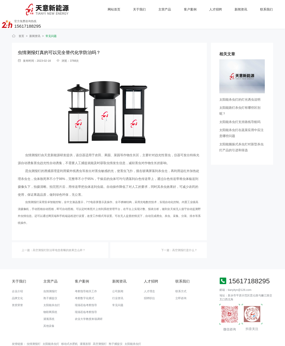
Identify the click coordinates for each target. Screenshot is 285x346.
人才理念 (149, 278)
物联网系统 (50, 299)
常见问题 (51, 23)
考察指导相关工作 (86, 278)
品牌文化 (17, 285)
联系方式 (180, 278)
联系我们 (218, 7)
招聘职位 (149, 285)
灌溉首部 (85, 331)
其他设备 (48, 313)
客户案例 (142, 7)
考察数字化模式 (84, 285)
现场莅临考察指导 (86, 292)
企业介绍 (17, 278)
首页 (21, 23)
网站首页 (66, 7)
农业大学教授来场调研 (89, 306)
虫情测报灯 (50, 278)
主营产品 (117, 7)
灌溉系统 (48, 306)
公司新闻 (117, 278)
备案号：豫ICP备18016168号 (141, 341)
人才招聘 (168, 7)
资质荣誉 (17, 292)
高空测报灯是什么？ (184, 237)
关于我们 (92, 7)
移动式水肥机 (69, 331)
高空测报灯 (100, 331)
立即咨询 (180, 285)
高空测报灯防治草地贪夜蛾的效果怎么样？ (59, 237)
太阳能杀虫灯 (51, 292)
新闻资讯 (193, 7)
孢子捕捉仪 (50, 285)
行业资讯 (117, 285)
